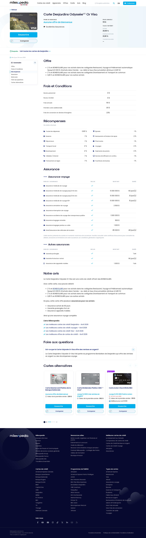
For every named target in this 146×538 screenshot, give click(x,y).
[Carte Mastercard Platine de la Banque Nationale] (59, 379)
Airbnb (108, 479)
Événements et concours (79, 443)
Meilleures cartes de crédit (116, 435)
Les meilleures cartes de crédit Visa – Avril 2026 (64, 331)
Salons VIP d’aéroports (113, 503)
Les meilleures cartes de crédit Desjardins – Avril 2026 (67, 324)
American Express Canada (44, 472)
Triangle (38, 508)
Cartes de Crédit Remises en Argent (118, 443)
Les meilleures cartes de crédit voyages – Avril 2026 (66, 328)
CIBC (37, 490)
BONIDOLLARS (58, 289)
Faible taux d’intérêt (112, 495)
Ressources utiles (77, 435)
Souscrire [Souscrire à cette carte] (23, 34)
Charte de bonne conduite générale (47, 451)
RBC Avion (74, 503)
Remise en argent (112, 498)
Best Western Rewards (78, 479)
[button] (130, 365)
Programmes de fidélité (80, 469)
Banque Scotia (40, 482)
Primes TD (74, 500)
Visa (107, 477)
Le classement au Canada (115, 438)
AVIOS (73, 477)
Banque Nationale (42, 477)
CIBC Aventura (75, 487)
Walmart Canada (41, 510)
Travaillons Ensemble (94, 533)
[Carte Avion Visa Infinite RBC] (122, 379)
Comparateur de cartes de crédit (117, 441)
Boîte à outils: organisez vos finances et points (84, 439)
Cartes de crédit (42, 469)
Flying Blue (74, 490)
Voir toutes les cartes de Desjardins (34, 51)
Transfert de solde (112, 510)
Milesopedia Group (42, 454)
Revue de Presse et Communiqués (47, 448)
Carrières (39, 446)
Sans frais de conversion (114, 508)
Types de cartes (112, 469)
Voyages (109, 513)
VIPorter (73, 510)
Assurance (14, 74)
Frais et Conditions (17, 69)
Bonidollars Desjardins (78, 485)
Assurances (110, 451)
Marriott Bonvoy (76, 498)
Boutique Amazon (77, 455)
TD (36, 505)
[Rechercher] (114, 3)
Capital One (40, 487)
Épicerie (108, 487)
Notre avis (14, 77)
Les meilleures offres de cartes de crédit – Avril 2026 (66, 334)
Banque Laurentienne (43, 474)
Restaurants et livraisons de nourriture (118, 500)
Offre (13, 66)
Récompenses (15, 72)
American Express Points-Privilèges (82, 474)
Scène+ (73, 508)
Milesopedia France (42, 456)
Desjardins (39, 492)
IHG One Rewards (76, 495)
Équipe (38, 443)
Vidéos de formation (78, 453)
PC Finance (39, 498)
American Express (112, 472)
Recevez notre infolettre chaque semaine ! (85, 448)
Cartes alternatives (17, 82)
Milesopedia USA (41, 459)
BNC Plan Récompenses (79, 482)
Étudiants (109, 492)
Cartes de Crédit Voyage (114, 446)
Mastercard (110, 474)
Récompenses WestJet (78, 505)
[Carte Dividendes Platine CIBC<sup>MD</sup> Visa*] (90, 379)
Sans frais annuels (112, 505)
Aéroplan (109, 448)
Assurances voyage (112, 482)
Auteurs (38, 441)
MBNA (37, 495)
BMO (37, 485)
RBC (37, 500)
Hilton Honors (75, 492)
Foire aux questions (17, 80)
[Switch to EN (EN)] (118, 3)
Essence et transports (113, 490)
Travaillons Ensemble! (43, 461)
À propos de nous (41, 438)
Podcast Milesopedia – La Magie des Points (85, 450)
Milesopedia (40, 435)
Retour (14, 10)
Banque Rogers (41, 479)
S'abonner (131, 3)
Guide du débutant (77, 445)
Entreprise (109, 485)
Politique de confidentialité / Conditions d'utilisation (118, 533)
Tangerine (39, 503)
